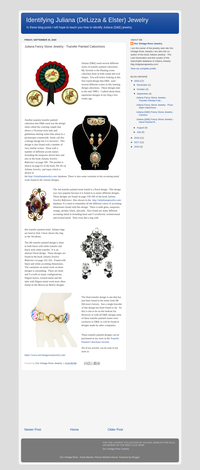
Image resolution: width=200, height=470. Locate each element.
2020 (137, 81)
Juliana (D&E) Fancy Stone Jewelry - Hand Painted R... (155, 120)
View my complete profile (143, 68)
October (141, 89)
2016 (137, 146)
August (141, 127)
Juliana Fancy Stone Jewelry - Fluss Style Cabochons (154, 106)
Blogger (136, 457)
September (143, 93)
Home (74, 429)
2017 (137, 142)
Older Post (115, 429)
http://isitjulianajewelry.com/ (42, 176)
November (142, 85)
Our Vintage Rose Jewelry (148, 43)
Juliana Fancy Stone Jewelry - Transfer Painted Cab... (151, 99)
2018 (137, 138)
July (139, 132)
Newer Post (32, 429)
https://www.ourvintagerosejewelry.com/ (45, 355)
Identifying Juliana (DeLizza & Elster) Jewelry (87, 19)
